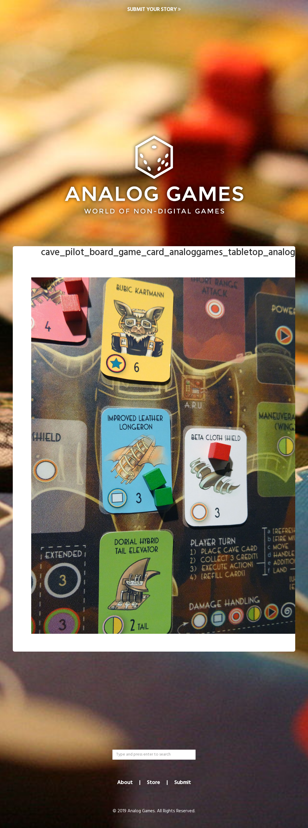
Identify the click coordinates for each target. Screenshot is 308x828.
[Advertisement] (154, 67)
